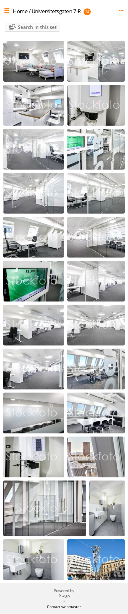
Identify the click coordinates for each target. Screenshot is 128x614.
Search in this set (37, 27)
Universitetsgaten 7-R (56, 11)
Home (20, 11)
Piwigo (64, 596)
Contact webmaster (64, 606)
